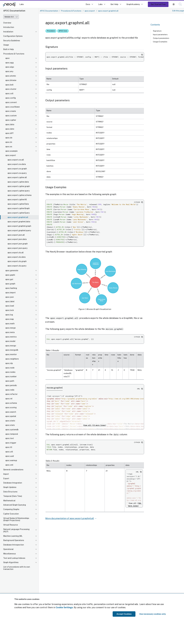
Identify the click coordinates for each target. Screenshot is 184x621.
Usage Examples (160, 42)
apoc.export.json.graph (18, 244)
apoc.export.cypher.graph (19, 186)
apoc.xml (9, 465)
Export (6, 478)
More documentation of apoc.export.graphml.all (69, 518)
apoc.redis (9, 390)
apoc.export (10, 155)
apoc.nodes (10, 372)
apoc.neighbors (12, 359)
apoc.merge (10, 328)
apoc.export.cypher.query (19, 191)
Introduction (8, 27)
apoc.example (11, 151)
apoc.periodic (11, 385)
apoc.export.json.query (17, 248)
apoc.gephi (10, 275)
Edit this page (178, 11)
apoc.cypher (10, 120)
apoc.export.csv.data (17, 164)
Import (6, 474)
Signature (157, 31)
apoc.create (10, 111)
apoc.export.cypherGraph (19, 208)
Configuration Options (13, 36)
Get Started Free (158, 4)
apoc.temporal (11, 434)
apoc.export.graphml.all (18, 217)
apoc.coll (9, 93)
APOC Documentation (49, 11)
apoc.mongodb (11, 350)
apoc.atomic (10, 76)
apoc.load (9, 306)
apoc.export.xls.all (16, 252)
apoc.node (9, 368)
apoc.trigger (10, 443)
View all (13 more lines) (94, 425)
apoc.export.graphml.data (19, 222)
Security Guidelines (11, 40)
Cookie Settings (64, 607)
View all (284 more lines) (135, 504)
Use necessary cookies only (152, 614)
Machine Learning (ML (12, 536)
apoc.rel (8, 399)
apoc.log (9, 315)
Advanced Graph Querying (14, 505)
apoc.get (9, 279)
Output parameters (161, 38)
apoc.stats (10, 425)
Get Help (114, 4)
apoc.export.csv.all (16, 160)
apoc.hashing (11, 288)
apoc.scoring (11, 407)
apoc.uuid (9, 456)
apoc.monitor (11, 354)
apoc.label (9, 301)
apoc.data (9, 124)
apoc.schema (11, 403)
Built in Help (8, 49)
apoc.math (10, 323)
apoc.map (9, 319)
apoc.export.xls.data (16, 257)
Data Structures (10, 492)
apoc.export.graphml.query (19, 230)
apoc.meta (10, 332)
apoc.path (9, 381)
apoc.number (11, 376)
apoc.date (9, 129)
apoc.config (10, 98)
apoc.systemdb (11, 430)
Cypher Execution (11, 514)
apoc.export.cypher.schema (19, 195)
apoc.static (10, 421)
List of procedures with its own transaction (16, 568)
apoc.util (9, 452)
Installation (8, 32)
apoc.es (8, 146)
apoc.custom (11, 116)
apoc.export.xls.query (17, 266)
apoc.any (9, 71)
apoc (7, 58)
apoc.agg (9, 63)
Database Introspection (13, 545)
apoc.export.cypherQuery (19, 213)
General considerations (13, 470)
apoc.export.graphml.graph (19, 226)
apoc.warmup (11, 460)
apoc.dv (8, 142)
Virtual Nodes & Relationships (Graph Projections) (16, 519)
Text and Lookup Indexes (14, 558)
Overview (7, 23)
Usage (6, 45)
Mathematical (9, 500)
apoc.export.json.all (16, 235)
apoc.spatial (10, 416)
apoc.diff (9, 133)
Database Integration (12, 483)
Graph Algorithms (10, 562)
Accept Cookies (124, 614)
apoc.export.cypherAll (17, 199)
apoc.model (10, 341)
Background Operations (13, 540)
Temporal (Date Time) (12, 496)
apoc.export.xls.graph (17, 261)
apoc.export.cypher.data (18, 182)
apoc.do (8, 138)
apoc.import (10, 293)
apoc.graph (10, 284)
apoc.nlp (9, 363)
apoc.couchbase (12, 107)
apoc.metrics (11, 337)
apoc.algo (9, 67)
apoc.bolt (9, 85)
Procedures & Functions (13, 54)
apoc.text (9, 438)
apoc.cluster (10, 89)
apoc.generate (11, 270)
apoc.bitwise (10, 80)
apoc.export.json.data (17, 239)
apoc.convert (11, 102)
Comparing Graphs (11, 509)
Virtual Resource (10, 525)
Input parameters (160, 34)
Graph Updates (9, 487)
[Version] (11, 17)
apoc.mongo (10, 346)
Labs (21, 4)
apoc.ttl (8, 447)
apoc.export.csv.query (17, 173)
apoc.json (9, 297)
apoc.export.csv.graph (17, 169)
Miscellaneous (9, 554)
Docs (88, 4)
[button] (180, 4)
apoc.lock (9, 310)
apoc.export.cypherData (18, 204)
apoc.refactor (11, 394)
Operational (8, 549)
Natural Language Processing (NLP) (16, 530)
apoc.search (10, 412)
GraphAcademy (133, 4)
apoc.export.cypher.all (17, 177)
